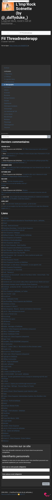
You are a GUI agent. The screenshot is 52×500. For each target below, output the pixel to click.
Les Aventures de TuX (10, 111)
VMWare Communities (9, 359)
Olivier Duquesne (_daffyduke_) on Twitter (15, 291)
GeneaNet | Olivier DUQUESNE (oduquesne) (16, 341)
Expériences (7, 103)
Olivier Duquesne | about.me (11, 243)
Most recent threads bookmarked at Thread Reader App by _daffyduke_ (24, 220)
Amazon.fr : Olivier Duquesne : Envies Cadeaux (16, 438)
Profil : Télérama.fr (8, 272)
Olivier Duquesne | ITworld (10, 260)
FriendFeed (6, 413)
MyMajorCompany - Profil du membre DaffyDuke (17, 235)
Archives (6, 68)
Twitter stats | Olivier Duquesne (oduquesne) (16, 354)
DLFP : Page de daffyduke (10, 361)
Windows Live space (9, 319)
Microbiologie (8, 117)
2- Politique (7, 76)
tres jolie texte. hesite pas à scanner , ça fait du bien (21, 204)
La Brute (5, 381)
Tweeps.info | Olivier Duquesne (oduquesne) (16, 336)
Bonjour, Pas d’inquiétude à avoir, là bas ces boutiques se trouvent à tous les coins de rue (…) (23, 192)
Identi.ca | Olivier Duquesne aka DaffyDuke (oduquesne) (19, 329)
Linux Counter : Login (9, 294)
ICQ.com (5, 389)
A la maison (7, 87)
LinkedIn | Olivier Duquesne (11, 426)
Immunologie (8, 109)
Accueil (5, 33)
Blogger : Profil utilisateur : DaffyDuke (14, 411)
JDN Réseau (6, 321)
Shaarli (5, 223)
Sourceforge (6, 316)
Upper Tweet (6, 339)
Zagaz (5, 394)
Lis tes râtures (8, 114)
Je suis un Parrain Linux (10, 314)
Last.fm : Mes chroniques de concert (14, 311)
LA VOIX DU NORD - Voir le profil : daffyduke (16, 374)
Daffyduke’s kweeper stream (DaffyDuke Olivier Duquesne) (20, 284)
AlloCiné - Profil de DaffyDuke (11, 401)
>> (49, 136)
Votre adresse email (12, 474)
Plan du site (4, 494)
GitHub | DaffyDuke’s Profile (11, 334)
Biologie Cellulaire (9, 98)
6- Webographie (13, 33)
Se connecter (13, 494)
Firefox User (6, 324)
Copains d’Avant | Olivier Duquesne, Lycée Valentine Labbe (20, 391)
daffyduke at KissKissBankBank (12, 240)
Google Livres (7, 349)
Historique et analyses (10, 106)
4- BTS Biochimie (9, 82)
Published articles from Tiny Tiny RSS (14, 253)
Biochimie (7, 95)
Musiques (7, 119)
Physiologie (7, 122)
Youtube (5, 416)
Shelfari (5, 408)
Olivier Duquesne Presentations (12, 267)
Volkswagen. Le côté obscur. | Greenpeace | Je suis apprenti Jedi (22, 265)
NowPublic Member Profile (11, 406)
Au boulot (7, 92)
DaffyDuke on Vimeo (9, 304)
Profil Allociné (7, 279)
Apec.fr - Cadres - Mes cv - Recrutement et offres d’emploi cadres (22, 346)
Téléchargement (9, 125)
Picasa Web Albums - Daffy (11, 418)
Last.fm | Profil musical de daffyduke (14, 428)
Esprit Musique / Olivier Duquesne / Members (16, 250)
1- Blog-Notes (8, 74)
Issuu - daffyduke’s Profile (10, 299)
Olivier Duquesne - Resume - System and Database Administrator (22, 309)
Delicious (5, 441)
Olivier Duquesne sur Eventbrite (12, 237)
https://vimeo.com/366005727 (19, 45)
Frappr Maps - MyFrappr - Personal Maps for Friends (18, 386)
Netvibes (5, 423)
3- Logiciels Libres (9, 79)
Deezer (5, 403)
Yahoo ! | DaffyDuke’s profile (11, 331)
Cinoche (6, 100)
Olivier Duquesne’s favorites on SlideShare (15, 262)
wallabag (5, 218)
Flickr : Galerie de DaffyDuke (11, 431)
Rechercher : (5, 133)
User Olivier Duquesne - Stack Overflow (14, 245)
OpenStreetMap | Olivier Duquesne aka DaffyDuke (17, 301)
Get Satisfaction (8, 344)
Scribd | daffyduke (8, 364)
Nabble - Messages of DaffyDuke (12, 326)
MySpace (6, 433)
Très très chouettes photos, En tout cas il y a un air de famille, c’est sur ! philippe (14, 183)
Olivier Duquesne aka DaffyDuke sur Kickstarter (17, 248)
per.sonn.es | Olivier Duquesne (12, 351)
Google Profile (7, 366)
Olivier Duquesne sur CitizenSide (12, 270)
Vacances (7, 127)
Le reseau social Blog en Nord (12, 371)
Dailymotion (6, 436)
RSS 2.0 (21, 494)
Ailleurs (6, 90)
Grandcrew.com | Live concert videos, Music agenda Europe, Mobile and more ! (26, 282)
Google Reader (7, 421)
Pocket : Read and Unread (10, 225)
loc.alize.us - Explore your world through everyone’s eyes (19, 383)
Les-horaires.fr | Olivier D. (10, 306)
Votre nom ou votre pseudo (14, 467)
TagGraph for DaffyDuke (10, 356)
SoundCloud (6, 296)
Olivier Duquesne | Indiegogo (11, 232)
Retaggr (5, 369)
